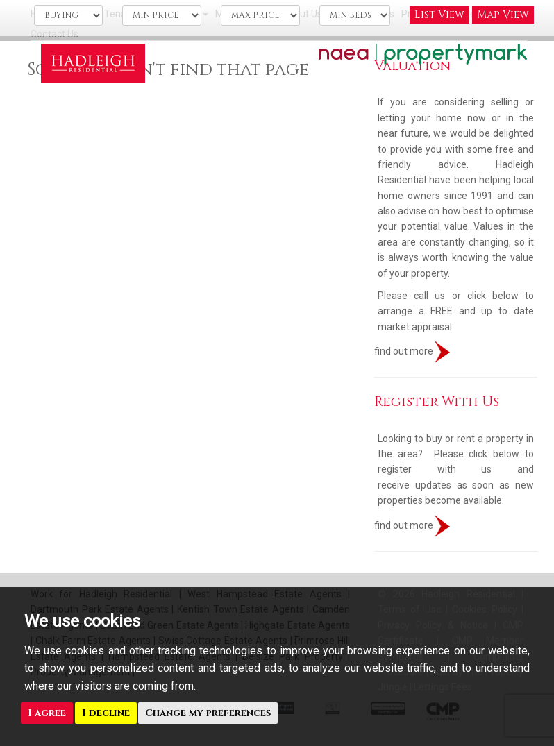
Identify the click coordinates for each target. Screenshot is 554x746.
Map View (503, 15)
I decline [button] (106, 713)
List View (439, 15)
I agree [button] (47, 713)
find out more (412, 351)
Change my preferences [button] (208, 713)
